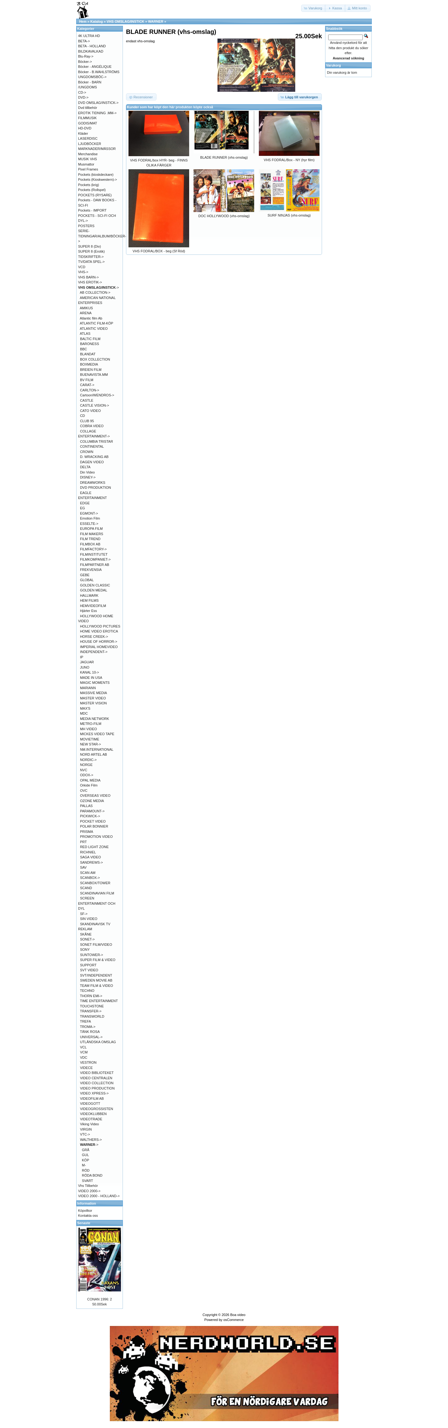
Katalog (96, 21)
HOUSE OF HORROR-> (98, 641)
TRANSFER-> (90, 1011)
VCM (83, 1052)
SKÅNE (85, 934)
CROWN (86, 452)
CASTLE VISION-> (94, 405)
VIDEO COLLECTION (97, 1083)
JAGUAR (87, 662)
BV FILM (86, 380)
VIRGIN (86, 1129)
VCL (83, 1047)
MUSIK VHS (87, 159)
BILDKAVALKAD (90, 51)
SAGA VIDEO (90, 857)
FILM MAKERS (91, 534)
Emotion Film (90, 518)
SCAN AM (88, 873)
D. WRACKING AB (94, 457)
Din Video (87, 472)
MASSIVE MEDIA (93, 693)
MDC (84, 713)
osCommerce (233, 1320)
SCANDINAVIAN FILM (97, 893)
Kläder (83, 133)
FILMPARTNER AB (94, 565)
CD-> (82, 92)
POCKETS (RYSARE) (95, 195)
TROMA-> (88, 1027)
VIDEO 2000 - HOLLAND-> (99, 1196)
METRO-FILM (90, 724)
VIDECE (86, 1068)
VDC (83, 1057)
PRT (83, 842)
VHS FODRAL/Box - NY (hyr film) (289, 160)
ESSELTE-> (89, 523)
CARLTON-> (89, 390)
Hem (82, 21)
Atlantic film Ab (91, 318)
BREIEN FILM (90, 369)
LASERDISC (87, 138)
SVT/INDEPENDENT (96, 975)
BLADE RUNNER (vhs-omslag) (224, 157)
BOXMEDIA (89, 364)
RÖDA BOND (92, 1175)
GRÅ (85, 1150)
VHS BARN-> (88, 277)
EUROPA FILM (91, 528)
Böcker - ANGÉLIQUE (95, 66)
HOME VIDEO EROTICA (99, 631)
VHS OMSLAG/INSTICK (125, 21)
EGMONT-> (89, 513)
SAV (83, 867)
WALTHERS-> (91, 1139)
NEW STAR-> (90, 744)
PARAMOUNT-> (92, 811)
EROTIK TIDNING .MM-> (97, 113)
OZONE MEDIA (92, 801)
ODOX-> (86, 775)
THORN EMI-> (91, 996)
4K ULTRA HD (89, 36)
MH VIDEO (88, 729)
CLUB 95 (87, 421)
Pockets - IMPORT (92, 210)
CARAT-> (87, 385)
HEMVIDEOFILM (93, 606)
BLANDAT (88, 354)
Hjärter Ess (88, 611)
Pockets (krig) (88, 185)
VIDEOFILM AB (92, 1098)
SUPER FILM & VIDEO (97, 960)
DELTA (85, 467)
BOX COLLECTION (95, 359)
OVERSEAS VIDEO (95, 795)
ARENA (86, 313)
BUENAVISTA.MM (94, 374)
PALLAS (86, 806)
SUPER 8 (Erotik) (91, 251)
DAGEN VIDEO (92, 462)
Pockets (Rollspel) (92, 190)
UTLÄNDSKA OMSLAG (98, 1042)
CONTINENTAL (92, 446)
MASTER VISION (93, 703)
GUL (85, 1155)
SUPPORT (88, 965)
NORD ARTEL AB (93, 754)
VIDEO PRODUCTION (97, 1088)
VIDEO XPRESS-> (94, 1093)
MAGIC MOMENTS (95, 682)
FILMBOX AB (90, 544)
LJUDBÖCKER (89, 144)
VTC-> (85, 1134)
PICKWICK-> (90, 816)
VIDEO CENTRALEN (96, 1078)
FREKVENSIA (91, 570)
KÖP (85, 1160)
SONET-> (87, 939)
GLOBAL (87, 580)
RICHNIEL (88, 852)
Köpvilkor (85, 1210)
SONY (85, 949)
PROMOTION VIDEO (96, 836)
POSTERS (86, 226)
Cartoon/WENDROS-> (97, 395)
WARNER (155, 21)
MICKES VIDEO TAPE (97, 734)
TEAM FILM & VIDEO (96, 985)
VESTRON (88, 1062)
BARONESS (89, 344)
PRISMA (86, 831)
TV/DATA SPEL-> (91, 262)
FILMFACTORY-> (93, 549)
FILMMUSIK (87, 118)
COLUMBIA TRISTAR (96, 441)
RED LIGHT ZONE (94, 847)
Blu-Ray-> (85, 56)
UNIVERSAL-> (91, 1037)
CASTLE (86, 400)
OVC (83, 790)
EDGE (85, 503)
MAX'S (85, 708)
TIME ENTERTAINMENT (99, 1001)
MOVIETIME (89, 739)
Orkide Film (88, 785)
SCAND (86, 888)
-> (98, 287)
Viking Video (89, 1124)
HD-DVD (84, 128)
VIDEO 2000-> (89, 1191)
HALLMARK (89, 595)
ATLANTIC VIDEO (94, 328)
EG (82, 508)
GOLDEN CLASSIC (95, 585)
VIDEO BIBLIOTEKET (97, 1073)
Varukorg (333, 65)
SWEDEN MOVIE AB (96, 980)
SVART (87, 1181)
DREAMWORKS (92, 482)
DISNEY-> (88, 477)
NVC (83, 770)
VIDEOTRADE (91, 1119)
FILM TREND (90, 539)
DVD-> (83, 97)
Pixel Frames (88, 169)
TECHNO (87, 990)
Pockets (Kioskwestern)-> (97, 179)
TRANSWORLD (92, 1016)
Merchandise (88, 154)
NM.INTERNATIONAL (96, 749)
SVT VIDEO (89, 970)
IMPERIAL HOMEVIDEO (99, 647)
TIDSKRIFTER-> (91, 257)
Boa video (237, 1315)
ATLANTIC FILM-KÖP (96, 323)
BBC (83, 349)
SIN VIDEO (88, 919)
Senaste (83, 1223)
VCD (81, 267)
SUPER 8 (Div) (89, 246)
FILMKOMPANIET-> (95, 559)
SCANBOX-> (90, 878)
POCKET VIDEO (92, 821)
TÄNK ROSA (90, 1032)
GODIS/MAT (87, 123)
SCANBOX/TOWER (95, 883)
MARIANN (88, 688)
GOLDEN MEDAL (93, 590)
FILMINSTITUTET (94, 554)
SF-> (83, 914)
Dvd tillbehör (87, 108)
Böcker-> (85, 61)
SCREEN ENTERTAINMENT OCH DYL (96, 903)
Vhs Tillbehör (88, 1186)
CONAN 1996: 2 (99, 1299)
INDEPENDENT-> (93, 652)
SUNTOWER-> (91, 955)
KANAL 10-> (89, 672)
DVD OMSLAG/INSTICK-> (98, 103)
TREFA (85, 1021)
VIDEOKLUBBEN (93, 1114)
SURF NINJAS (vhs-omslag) (289, 215)
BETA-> (84, 41)
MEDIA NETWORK (94, 719)
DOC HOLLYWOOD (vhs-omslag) (224, 216)
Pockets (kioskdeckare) (96, 174)
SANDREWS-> (91, 862)
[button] (313, 8)
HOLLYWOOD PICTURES (100, 626)
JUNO (84, 667)
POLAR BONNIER (94, 826)
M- (84, 1165)
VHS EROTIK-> (90, 282)
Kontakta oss (88, 1215)
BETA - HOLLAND (92, 46)
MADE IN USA (91, 677)
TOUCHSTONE (92, 1006)
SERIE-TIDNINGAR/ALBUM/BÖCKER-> (102, 236)
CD (82, 416)
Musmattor (86, 164)
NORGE (86, 765)
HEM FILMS (89, 600)
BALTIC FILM (90, 339)
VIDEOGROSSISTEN (96, 1109)
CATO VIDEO (90, 411)
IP (81, 657)
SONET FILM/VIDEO (96, 944)
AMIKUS (86, 308)
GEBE (85, 575)
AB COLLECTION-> (95, 292)
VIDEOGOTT (90, 1103)
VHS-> (83, 272)
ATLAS (85, 333)
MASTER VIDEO (93, 698)
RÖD (85, 1170)
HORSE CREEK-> (94, 636)
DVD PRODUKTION (95, 487)
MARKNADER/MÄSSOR (97, 149)
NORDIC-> (88, 760)
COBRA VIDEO (92, 426)
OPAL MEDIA (90, 780)
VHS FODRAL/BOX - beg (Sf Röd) (159, 251)
